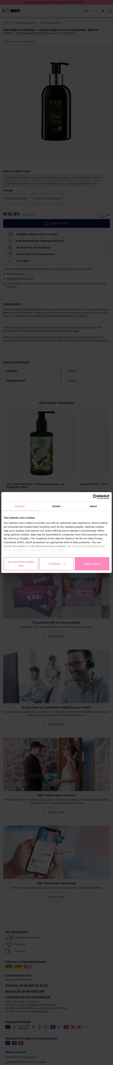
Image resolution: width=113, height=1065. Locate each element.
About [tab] (93, 506)
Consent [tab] (20, 506)
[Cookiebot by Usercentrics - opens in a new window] (95, 496)
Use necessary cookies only (21, 563)
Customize (57, 563)
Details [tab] (56, 506)
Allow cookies (92, 563)
